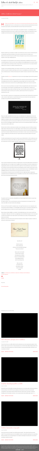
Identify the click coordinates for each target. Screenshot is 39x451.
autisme (6, 272)
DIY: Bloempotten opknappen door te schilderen (13, 339)
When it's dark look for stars (12, 2)
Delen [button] (2, 278)
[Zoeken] (34, 2)
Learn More (18, 449)
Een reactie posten (4, 286)
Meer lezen (35, 351)
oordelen (21, 272)
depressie (13, 272)
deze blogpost (11, 23)
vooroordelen (4, 274)
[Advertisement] (19, 298)
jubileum (17, 272)
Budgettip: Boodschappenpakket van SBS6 (11, 383)
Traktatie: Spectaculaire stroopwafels (10, 428)
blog (9, 272)
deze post (10, 76)
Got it (22, 449)
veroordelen (27, 272)
